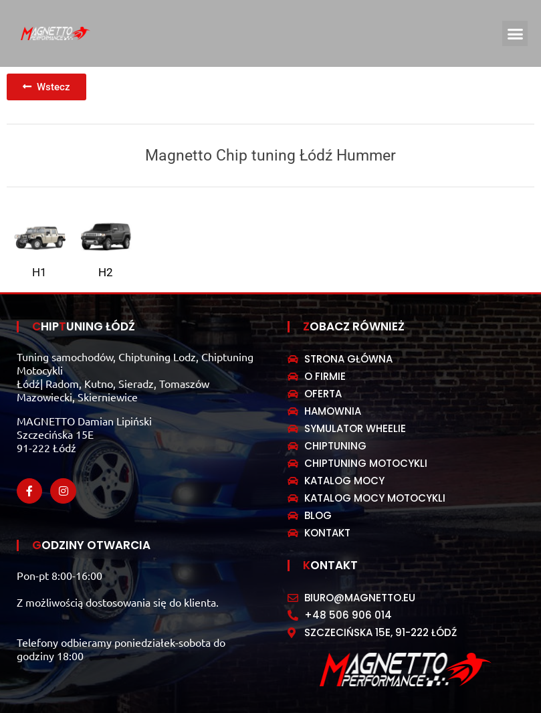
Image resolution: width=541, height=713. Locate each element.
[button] (515, 33)
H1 (39, 272)
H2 (105, 272)
